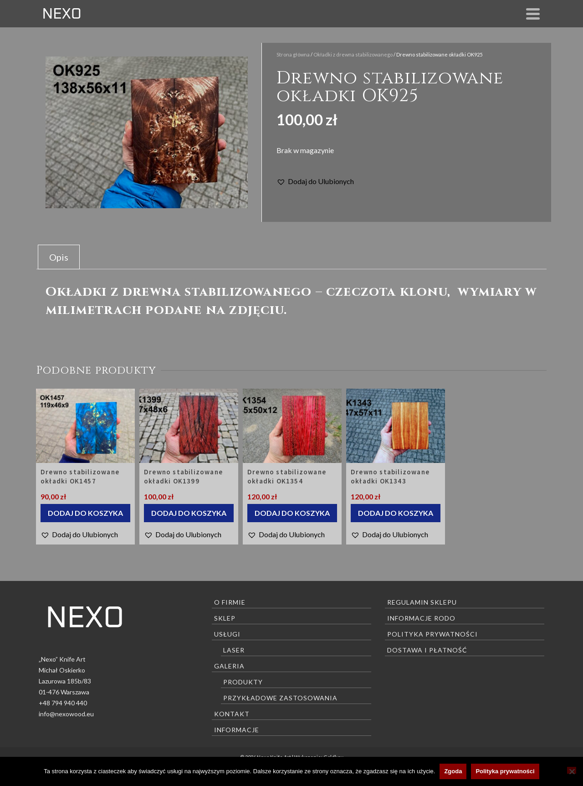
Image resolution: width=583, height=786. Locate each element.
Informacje (236, 730)
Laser (234, 650)
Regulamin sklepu (422, 602)
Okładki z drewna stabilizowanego (353, 54)
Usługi (227, 634)
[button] (315, 181)
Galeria (229, 666)
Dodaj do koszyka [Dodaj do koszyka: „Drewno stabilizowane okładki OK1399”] (188, 513)
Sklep (224, 618)
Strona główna (293, 54)
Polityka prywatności (432, 634)
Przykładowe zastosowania (280, 698)
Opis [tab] (58, 257)
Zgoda (453, 771)
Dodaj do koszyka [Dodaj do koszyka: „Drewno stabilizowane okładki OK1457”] (85, 513)
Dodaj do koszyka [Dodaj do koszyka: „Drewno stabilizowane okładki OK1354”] (292, 513)
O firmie (229, 602)
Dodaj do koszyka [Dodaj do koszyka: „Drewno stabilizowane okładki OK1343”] (395, 513)
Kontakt (232, 714)
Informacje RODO (421, 618)
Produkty (243, 682)
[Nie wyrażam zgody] (571, 770)
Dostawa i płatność (427, 650)
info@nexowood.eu (66, 714)
